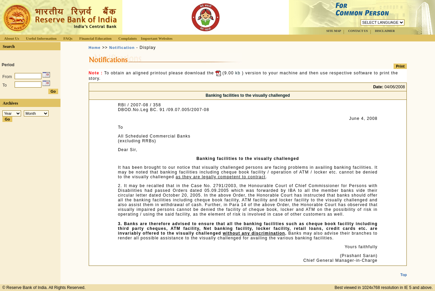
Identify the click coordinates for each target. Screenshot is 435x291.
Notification (122, 48)
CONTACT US (358, 31)
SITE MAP (333, 31)
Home (95, 48)
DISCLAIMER (385, 31)
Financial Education (95, 38)
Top (403, 269)
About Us (11, 38)
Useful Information (41, 38)
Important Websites (157, 38)
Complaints (127, 38)
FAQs (67, 38)
